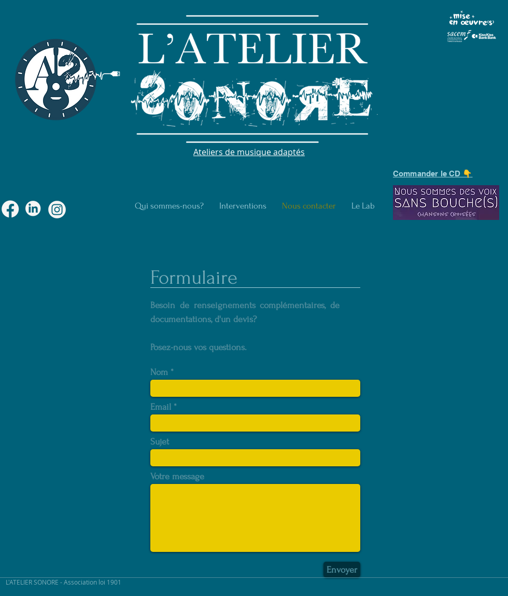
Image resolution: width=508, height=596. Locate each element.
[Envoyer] (341, 569)
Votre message (177, 476)
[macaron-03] (10, 209)
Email (160, 407)
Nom (159, 372)
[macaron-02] (57, 209)
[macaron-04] (33, 209)
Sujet (159, 442)
